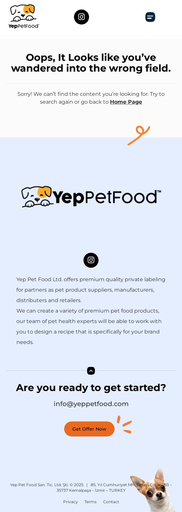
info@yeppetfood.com (91, 404)
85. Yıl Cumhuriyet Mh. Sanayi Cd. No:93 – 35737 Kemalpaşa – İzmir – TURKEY (114, 487)
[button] (150, 16)
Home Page (126, 102)
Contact (111, 501)
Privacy (70, 501)
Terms (90, 501)
